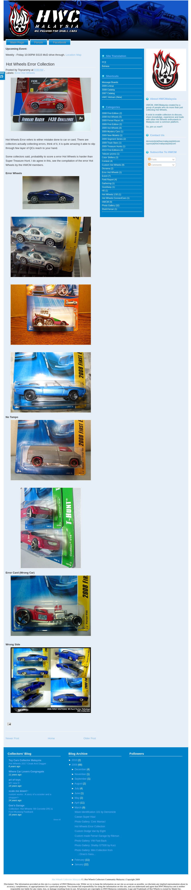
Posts (152, 159)
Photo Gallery (109, 205)
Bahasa (105, 66)
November (80, 774)
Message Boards (110, 82)
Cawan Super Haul (85, 816)
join (152, 126)
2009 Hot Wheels (110, 128)
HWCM (106, 202)
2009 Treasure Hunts (112, 146)
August (78, 783)
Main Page (17, 42)
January (79, 864)
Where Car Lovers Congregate (26, 771)
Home (51, 738)
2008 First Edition (110, 113)
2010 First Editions (111, 150)
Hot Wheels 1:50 (110, 194)
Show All (56, 820)
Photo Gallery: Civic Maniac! (90, 821)
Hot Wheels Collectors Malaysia (66, 879)
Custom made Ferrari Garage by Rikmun (97, 836)
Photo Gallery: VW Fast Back (91, 840)
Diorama (106, 168)
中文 (104, 62)
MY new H (14, 783)
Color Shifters (109, 157)
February (79, 859)
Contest (106, 161)
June (77, 793)
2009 (74, 764)
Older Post (89, 738)
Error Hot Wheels (25, 72)
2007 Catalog (108, 93)
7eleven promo (109, 154)
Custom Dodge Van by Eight (90, 831)
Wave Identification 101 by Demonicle (95, 812)
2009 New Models (111, 135)
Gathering (107, 183)
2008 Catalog (108, 89)
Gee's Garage (16, 805)
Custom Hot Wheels (112, 165)
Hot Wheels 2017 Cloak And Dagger (27, 763)
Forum (38, 42)
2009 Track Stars (110, 143)
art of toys (14, 779)
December (80, 769)
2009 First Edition (110, 124)
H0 (103, 190)
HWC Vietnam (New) (112, 97)
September (81, 778)
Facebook (59, 42)
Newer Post (12, 738)
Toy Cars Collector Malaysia (25, 760)
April (76, 802)
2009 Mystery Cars (111, 131)
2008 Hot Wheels (110, 117)
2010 (74, 760)
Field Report (108, 179)
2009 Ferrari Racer (111, 120)
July (77, 788)
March (78, 807)
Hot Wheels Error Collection (30, 64)
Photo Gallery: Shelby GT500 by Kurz (95, 845)
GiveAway (107, 187)
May (77, 798)
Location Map (73, 54)
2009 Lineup (108, 86)
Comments (155, 165)
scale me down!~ (18, 791)
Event (105, 176)
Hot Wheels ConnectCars (114, 198)
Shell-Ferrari (108, 209)
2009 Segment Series (112, 139)
